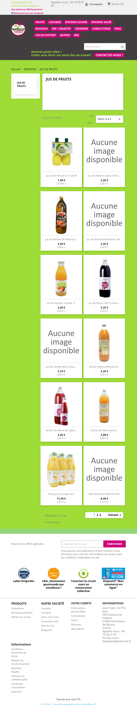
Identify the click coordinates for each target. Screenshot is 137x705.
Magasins (46, 626)
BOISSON (41, 25)
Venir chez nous (50, 613)
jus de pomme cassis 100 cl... (104, 172)
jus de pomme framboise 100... (104, 235)
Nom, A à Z (109, 115)
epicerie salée (101, 18)
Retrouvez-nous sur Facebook (27, 9)
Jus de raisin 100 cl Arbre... (104, 299)
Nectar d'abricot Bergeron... (104, 363)
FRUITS (40, 18)
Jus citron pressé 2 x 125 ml (61, 172)
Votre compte (81, 599)
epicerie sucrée (76, 18)
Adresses (76, 620)
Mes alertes (77, 625)
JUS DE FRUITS (21, 80)
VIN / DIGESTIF (61, 25)
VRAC (117, 25)
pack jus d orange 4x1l (61, 490)
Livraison (46, 604)
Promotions (17, 604)
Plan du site (47, 622)
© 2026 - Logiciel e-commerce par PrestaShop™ (68, 700)
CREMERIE (81, 25)
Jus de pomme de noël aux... (61, 235)
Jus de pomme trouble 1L (61, 299)
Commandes (78, 612)
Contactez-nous (49, 617)
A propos (46, 609)
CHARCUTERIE (101, 25)
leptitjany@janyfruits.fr (116, 637)
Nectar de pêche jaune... (104, 426)
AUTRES (65, 31)
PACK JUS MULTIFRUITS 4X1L (104, 490)
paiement (16, 688)
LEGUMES (55, 18)
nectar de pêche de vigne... (61, 426)
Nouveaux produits (22, 609)
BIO (76, 31)
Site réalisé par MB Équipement (66, 9)
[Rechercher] (105, 42)
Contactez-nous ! (109, 51)
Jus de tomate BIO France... (61, 363)
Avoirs (74, 616)
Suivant (115, 511)
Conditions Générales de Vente (18, 649)
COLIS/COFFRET (45, 31)
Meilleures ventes (21, 613)
